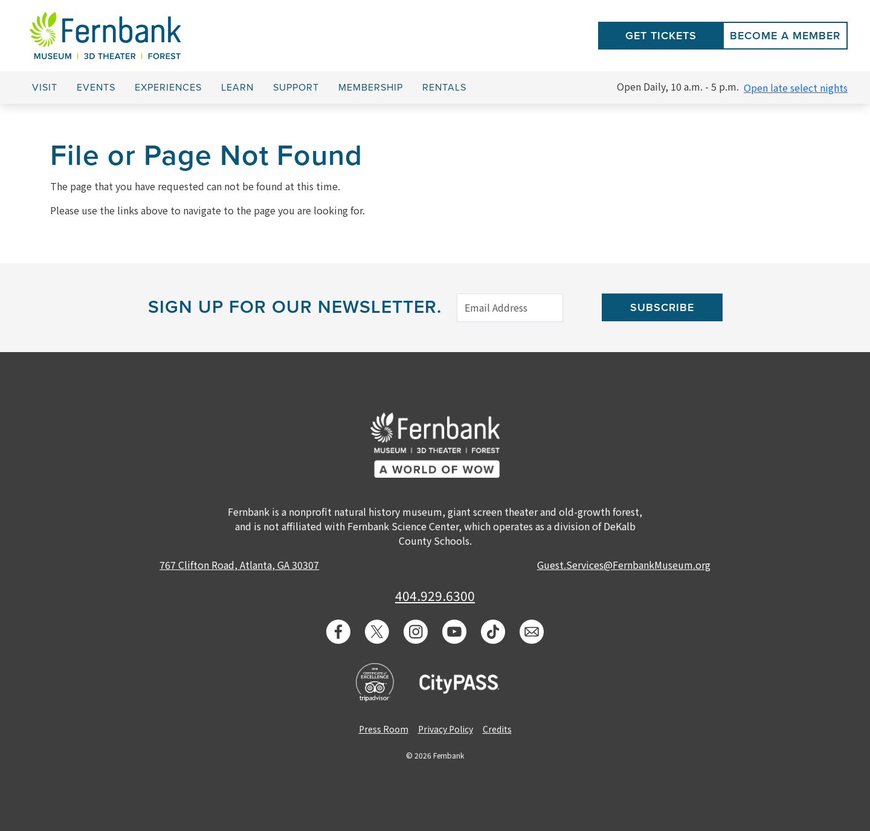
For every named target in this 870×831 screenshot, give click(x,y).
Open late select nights (796, 87)
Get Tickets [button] (661, 35)
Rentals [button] (444, 88)
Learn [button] (237, 88)
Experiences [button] (168, 88)
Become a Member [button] (785, 35)
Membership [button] (370, 88)
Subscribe (662, 307)
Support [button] (296, 88)
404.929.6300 (435, 595)
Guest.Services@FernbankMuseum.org (623, 564)
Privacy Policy (445, 729)
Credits (497, 729)
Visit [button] (44, 88)
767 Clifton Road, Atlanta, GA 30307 (239, 564)
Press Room (383, 729)
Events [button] (96, 88)
